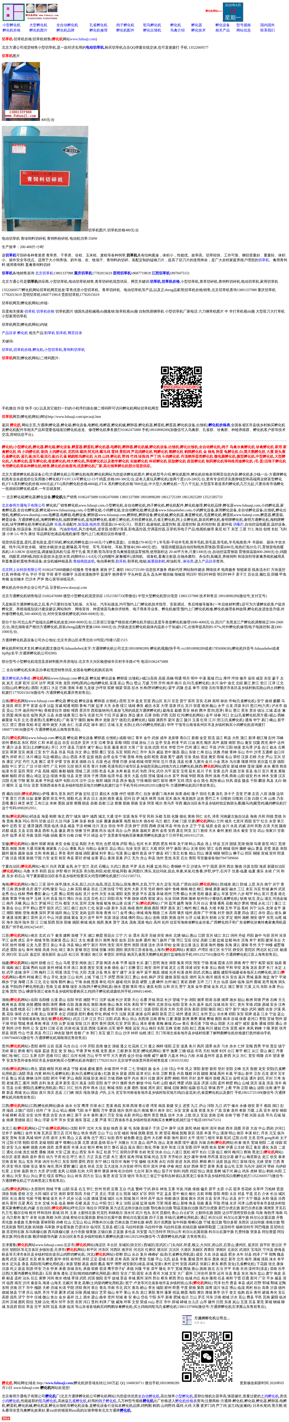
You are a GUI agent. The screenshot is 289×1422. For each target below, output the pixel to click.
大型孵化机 (38, 25)
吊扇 (57, 524)
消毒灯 (238, 524)
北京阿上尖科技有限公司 (22, 570)
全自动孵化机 (67, 25)
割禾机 (61, 333)
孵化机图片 (38, 30)
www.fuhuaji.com (83, 39)
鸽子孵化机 (125, 25)
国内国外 (267, 25)
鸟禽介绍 (177, 30)
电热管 (94, 524)
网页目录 (75, 333)
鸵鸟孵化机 (152, 25)
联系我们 (267, 30)
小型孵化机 (11, 25)
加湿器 (83, 524)
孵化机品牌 (65, 30)
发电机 (72, 529)
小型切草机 (53, 350)
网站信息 (243, 30)
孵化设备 (222, 25)
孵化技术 (198, 30)
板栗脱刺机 (156, 561)
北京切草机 (44, 273)
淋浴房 (188, 561)
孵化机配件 (125, 30)
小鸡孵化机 (11, 1401)
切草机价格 (45, 311)
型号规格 (243, 25)
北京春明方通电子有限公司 (23, 505)
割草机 (49, 333)
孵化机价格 (11, 30)
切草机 (263, 260)
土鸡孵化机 (270, 1396)
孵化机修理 (98, 30)
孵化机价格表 (186, 1401)
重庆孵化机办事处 (16, 678)
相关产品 (222, 30)
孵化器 (196, 25)
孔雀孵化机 (98, 25)
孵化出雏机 (152, 30)
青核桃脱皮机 (84, 561)
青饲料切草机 (74, 350)
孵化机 (175, 25)
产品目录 (9, 333)
